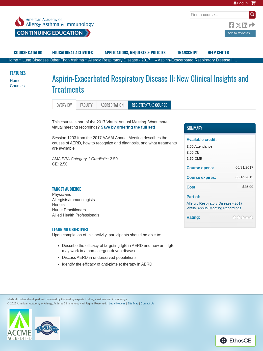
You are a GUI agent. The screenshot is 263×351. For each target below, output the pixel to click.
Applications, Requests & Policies (135, 52)
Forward (251, 24)
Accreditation (112, 105)
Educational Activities (72, 52)
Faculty (86, 105)
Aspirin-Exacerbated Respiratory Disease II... (197, 60)
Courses (17, 86)
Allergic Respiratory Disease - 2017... (121, 60)
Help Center (218, 52)
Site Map (133, 303)
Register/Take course (149, 105)
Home (12, 60)
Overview (64, 105)
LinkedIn (244, 24)
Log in (242, 3)
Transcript (187, 52)
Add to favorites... (240, 33)
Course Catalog (28, 52)
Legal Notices (117, 303)
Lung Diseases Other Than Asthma (53, 60)
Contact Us (147, 303)
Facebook (231, 24)
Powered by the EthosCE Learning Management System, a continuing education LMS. (235, 341)
